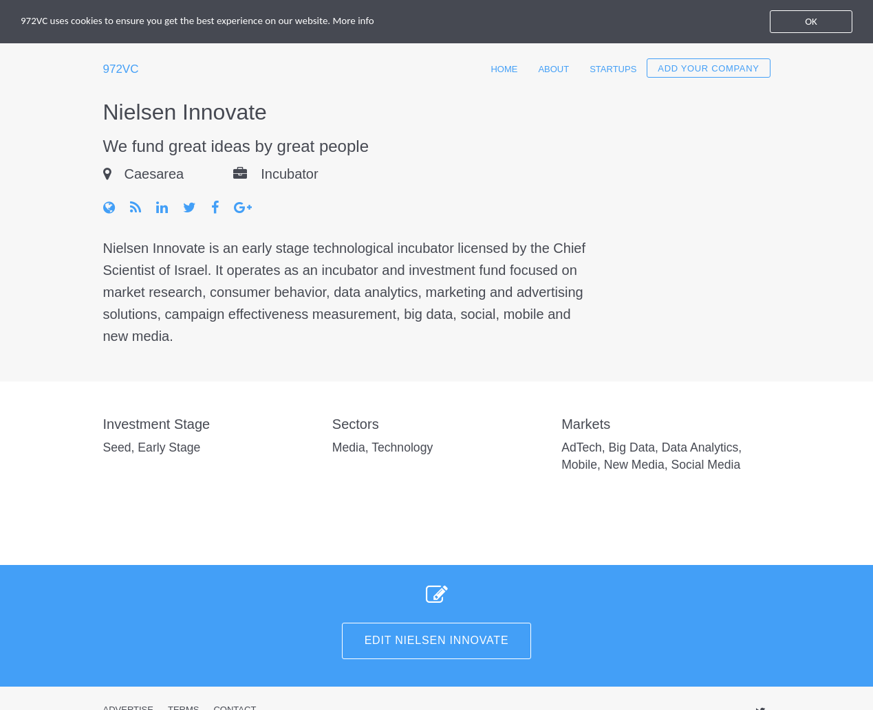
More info (353, 20)
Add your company (708, 68)
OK (811, 21)
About (553, 69)
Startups (613, 69)
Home (504, 69)
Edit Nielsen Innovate (437, 640)
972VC (121, 69)
